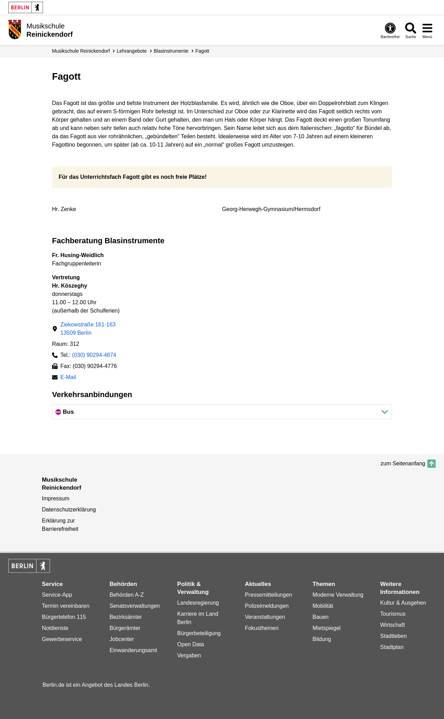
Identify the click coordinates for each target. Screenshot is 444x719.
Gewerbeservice (62, 639)
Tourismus (392, 614)
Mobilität (323, 606)
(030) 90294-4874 (94, 355)
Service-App (57, 595)
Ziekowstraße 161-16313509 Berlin (88, 329)
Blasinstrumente (171, 51)
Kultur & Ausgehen (403, 603)
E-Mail (68, 378)
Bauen (320, 617)
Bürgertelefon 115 (64, 617)
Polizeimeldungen (267, 606)
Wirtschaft (392, 625)
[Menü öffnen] (427, 30)
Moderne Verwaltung (338, 595)
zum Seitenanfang (403, 463)
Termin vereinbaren (65, 606)
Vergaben (189, 655)
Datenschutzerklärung (69, 509)
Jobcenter (122, 639)
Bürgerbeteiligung (199, 633)
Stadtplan (392, 647)
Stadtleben (393, 636)
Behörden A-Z (127, 595)
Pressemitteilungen (268, 595)
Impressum (55, 498)
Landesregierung (198, 603)
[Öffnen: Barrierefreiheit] (390, 30)
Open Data (190, 644)
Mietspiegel (327, 628)
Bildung (322, 639)
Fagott (202, 51)
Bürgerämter (125, 628)
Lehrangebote (132, 51)
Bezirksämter (126, 617)
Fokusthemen (262, 628)
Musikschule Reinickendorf (81, 51)
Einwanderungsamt (133, 650)
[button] (222, 411)
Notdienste (55, 628)
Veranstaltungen (265, 617)
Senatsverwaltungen (135, 606)
